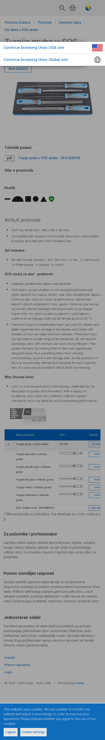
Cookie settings (33, 732)
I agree (10, 732)
